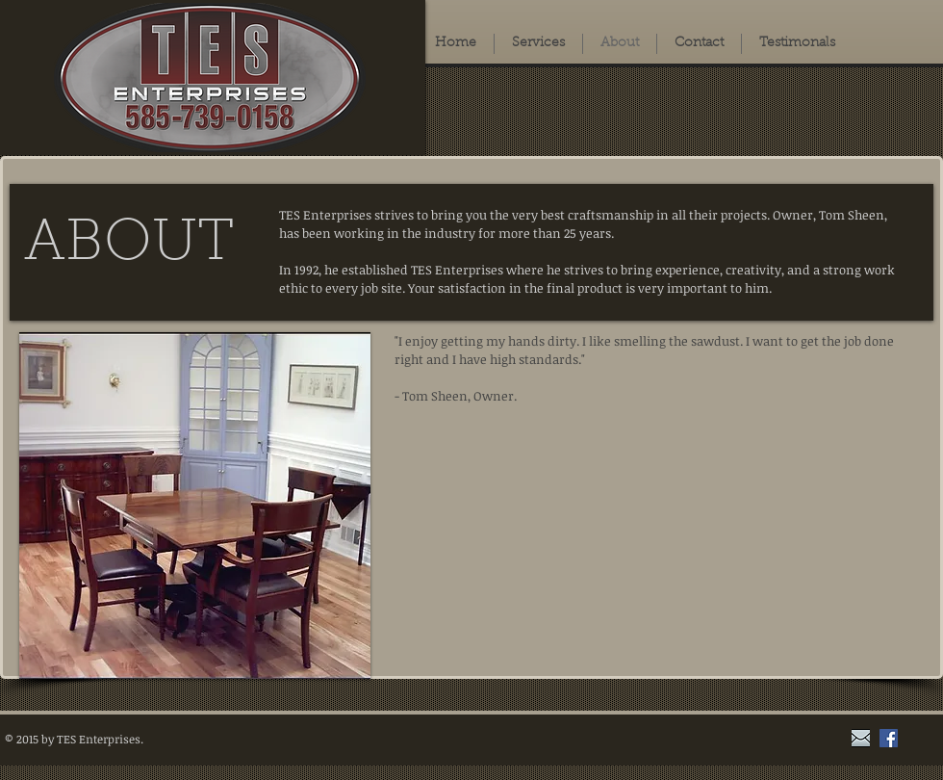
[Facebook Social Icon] (888, 738)
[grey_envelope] (861, 738)
